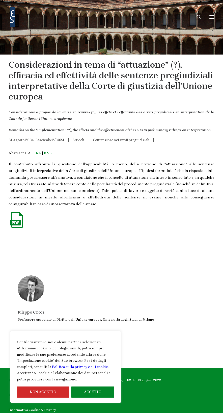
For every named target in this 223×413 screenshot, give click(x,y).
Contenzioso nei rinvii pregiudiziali (121, 140)
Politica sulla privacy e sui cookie (80, 367)
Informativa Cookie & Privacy (32, 410)
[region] (65, 367)
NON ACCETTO (43, 392)
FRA (37, 153)
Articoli (78, 140)
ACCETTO (92, 392)
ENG (48, 153)
